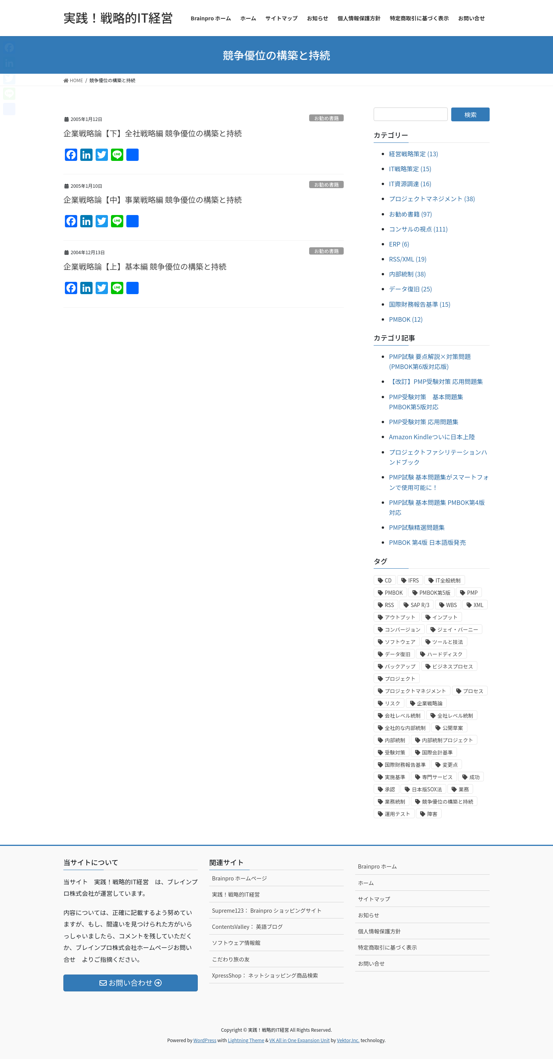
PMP (472, 592)
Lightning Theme (246, 1040)
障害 (432, 813)
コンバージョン (403, 629)
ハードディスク (444, 654)
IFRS (413, 580)
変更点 (450, 764)
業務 (464, 789)
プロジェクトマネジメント (415, 691)
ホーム (366, 883)
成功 (474, 777)
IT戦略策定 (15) (410, 168)
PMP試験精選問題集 (417, 527)
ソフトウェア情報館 (236, 942)
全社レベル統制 (455, 715)
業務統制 (395, 801)
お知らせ (368, 915)
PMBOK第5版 (434, 592)
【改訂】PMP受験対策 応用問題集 (436, 381)
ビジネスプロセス (453, 666)
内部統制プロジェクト (447, 740)
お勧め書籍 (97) (410, 213)
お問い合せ (371, 963)
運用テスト (398, 813)
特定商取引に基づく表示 (387, 947)
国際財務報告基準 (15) (419, 304)
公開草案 (452, 727)
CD (388, 580)
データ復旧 (398, 654)
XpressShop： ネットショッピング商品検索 (265, 975)
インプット (445, 617)
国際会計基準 (437, 752)
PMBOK (394, 592)
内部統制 (395, 740)
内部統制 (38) (407, 273)
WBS (451, 605)
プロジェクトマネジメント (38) (432, 198)
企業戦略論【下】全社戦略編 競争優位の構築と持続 (152, 133)
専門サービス (437, 777)
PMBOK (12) (406, 319)
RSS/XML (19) (408, 258)
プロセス (473, 691)
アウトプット (400, 617)
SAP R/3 (420, 605)
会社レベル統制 (403, 715)
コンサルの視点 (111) (418, 228)
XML (478, 605)
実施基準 (395, 777)
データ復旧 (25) (410, 288)
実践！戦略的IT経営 (236, 894)
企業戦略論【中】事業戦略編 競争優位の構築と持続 (152, 199)
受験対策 (395, 752)
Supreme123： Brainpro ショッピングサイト (267, 910)
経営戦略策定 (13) (413, 153)
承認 (390, 789)
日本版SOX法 (427, 789)
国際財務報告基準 (405, 764)
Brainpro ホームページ (239, 878)
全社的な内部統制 (405, 727)
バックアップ (400, 666)
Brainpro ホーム (377, 866)
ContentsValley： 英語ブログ (247, 926)
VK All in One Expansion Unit (300, 1040)
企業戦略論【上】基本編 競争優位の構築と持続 (144, 266)
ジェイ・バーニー (457, 629)
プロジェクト (400, 678)
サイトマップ (374, 899)
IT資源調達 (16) (410, 183)
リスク (392, 703)
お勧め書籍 (326, 118)
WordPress (205, 1040)
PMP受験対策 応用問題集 (424, 421)
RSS (389, 605)
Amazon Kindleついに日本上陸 (432, 436)
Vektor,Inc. (348, 1040)
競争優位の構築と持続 (447, 801)
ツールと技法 (447, 641)
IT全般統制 (447, 580)
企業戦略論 (430, 703)
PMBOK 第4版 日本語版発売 (427, 542)
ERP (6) (399, 243)
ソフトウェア (400, 641)
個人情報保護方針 (379, 931)
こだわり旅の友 (231, 959)
